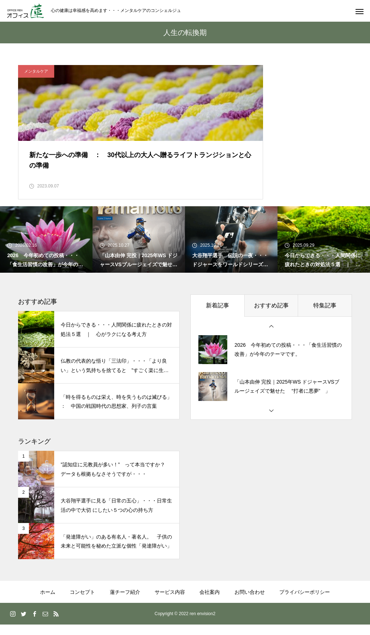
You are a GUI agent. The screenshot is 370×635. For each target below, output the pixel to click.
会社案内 (209, 602)
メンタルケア (36, 71)
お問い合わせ (250, 602)
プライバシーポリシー (304, 602)
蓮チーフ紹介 (125, 602)
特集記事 (324, 316)
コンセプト (82, 602)
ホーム (47, 602)
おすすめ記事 (271, 316)
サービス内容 (170, 602)
